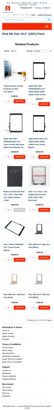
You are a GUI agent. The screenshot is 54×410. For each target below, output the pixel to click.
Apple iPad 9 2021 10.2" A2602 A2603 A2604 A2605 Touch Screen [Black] (38, 143)
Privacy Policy (7, 348)
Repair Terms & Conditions (12, 359)
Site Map (5, 339)
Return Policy (7, 350)
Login (33, 15)
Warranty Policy (8, 353)
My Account (6, 387)
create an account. (45, 15)
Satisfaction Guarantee (11, 356)
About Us (5, 331)
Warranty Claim (26, 3)
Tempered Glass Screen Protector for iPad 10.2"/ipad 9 (13, 89)
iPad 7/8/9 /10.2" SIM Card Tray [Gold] (14, 296)
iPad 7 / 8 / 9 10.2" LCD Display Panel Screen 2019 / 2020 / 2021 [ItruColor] (38, 196)
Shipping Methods (9, 379)
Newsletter (6, 396)
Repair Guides (7, 333)
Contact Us (6, 370)
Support (35, 3)
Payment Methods (9, 376)
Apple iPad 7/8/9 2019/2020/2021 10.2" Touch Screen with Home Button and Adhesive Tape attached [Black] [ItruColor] (14, 143)
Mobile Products (8, 336)
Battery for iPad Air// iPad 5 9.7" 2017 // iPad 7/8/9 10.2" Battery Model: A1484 (14, 196)
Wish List (5, 393)
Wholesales (6, 373)
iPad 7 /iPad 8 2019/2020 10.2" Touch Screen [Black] (13, 247)
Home (8, 3)
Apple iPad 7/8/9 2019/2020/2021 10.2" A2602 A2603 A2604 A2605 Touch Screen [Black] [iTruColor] (37, 90)
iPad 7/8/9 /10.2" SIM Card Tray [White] (39, 296)
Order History (7, 390)
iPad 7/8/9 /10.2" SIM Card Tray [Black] (39, 245)
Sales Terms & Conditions (12, 362)
